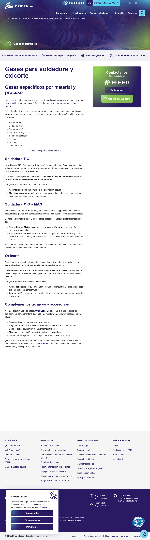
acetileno (15, 103)
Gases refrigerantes (92, 56)
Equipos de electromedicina (53, 471)
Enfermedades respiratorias (53, 450)
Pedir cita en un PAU (122, 450)
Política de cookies (110, 536)
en (136, 3)
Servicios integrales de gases (90, 468)
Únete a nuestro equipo (15, 467)
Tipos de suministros (86, 473)
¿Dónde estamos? (13, 455)
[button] (3, 55)
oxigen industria (101, 498)
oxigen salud (100, 496)
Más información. (42, 507)
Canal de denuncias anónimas (133, 536)
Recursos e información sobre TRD (57, 476)
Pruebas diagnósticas (51, 462)
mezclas (8, 106)
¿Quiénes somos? (13, 446)
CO (35, 103)
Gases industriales (85, 459)
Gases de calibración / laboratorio (92, 455)
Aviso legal (76, 536)
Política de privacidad (92, 536)
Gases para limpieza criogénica (59, 56)
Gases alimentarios (85, 450)
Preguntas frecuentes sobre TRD (55, 480)
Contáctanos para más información (45, 151)
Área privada (119, 455)
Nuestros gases (84, 446)
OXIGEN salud (124, 496)
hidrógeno (47, 103)
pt (142, 3)
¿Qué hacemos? (12, 450)
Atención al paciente (50, 446)
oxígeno (66, 103)
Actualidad (118, 459)
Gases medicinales (85, 464)
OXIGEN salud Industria (127, 501)
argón (23, 103)
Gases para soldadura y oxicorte (127, 56)
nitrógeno (57, 103)
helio (40, 103)
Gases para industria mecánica (20, 56)
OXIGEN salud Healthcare (128, 498)
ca (130, 3)
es (124, 3)
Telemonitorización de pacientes (55, 467)
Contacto (117, 446)
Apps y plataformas (85, 477)
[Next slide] (142, 404)
